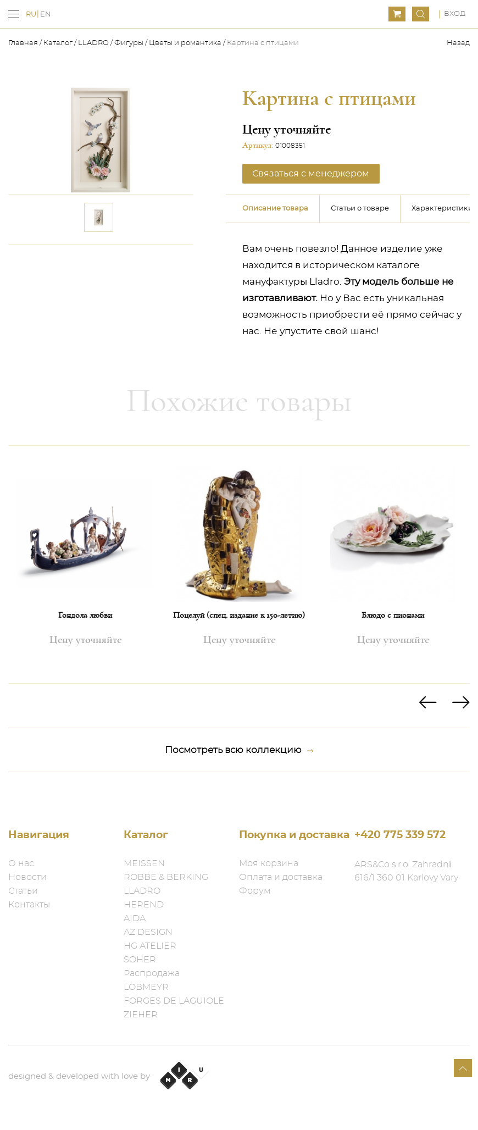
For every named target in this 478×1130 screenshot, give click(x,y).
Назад (458, 43)
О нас (21, 863)
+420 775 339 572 (400, 835)
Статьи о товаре (360, 207)
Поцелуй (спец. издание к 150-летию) (239, 613)
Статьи (23, 891)
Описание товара (275, 207)
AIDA (135, 918)
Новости (27, 877)
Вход (454, 14)
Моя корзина (268, 863)
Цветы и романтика (185, 43)
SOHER (140, 959)
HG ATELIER (150, 945)
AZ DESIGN (148, 932)
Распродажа (152, 973)
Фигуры (128, 43)
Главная (24, 43)
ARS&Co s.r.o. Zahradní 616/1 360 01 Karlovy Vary (406, 871)
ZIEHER (141, 1014)
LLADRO (93, 43)
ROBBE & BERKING (166, 877)
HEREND (144, 904)
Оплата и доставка (281, 877)
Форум (255, 891)
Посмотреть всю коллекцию (239, 748)
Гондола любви (85, 613)
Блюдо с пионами (393, 613)
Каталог (58, 43)
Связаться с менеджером (305, 173)
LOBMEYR (146, 987)
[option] (85, 562)
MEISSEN (144, 863)
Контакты (29, 904)
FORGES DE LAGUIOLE (174, 1000)
